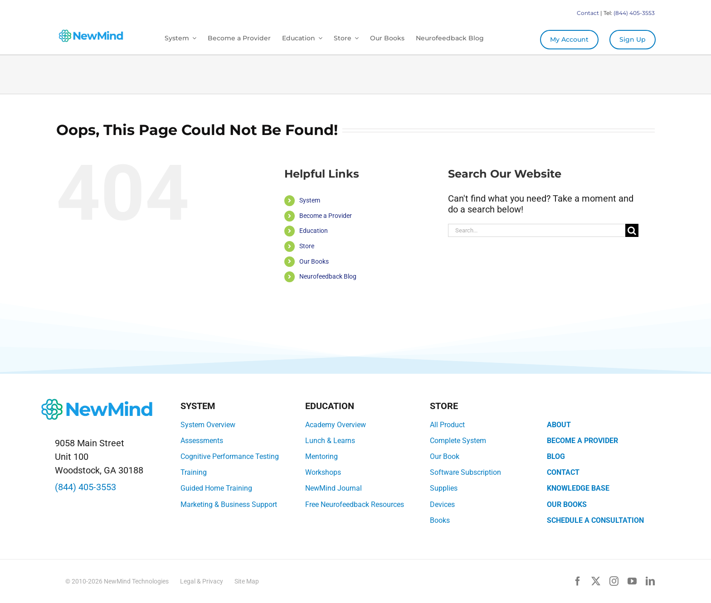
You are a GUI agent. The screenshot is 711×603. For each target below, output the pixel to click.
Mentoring (321, 456)
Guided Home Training (216, 488)
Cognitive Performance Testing (229, 456)
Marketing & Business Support (228, 504)
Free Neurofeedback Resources (354, 504)
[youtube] (632, 581)
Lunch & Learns (330, 440)
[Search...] (536, 230)
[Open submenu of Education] (318, 38)
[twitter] (595, 581)
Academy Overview (335, 424)
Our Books (314, 261)
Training (193, 472)
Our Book (444, 456)
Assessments (201, 440)
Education (313, 230)
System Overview (207, 424)
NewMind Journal (333, 488)
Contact (588, 13)
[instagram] (613, 581)
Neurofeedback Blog (327, 276)
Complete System (458, 440)
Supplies (444, 488)
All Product (447, 424)
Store (306, 246)
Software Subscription (465, 472)
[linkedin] (650, 581)
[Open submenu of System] (192, 38)
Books (440, 520)
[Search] (631, 230)
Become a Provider (325, 215)
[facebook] (577, 581)
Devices (442, 504)
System (309, 200)
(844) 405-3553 (634, 13)
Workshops (323, 472)
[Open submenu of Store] (355, 38)
